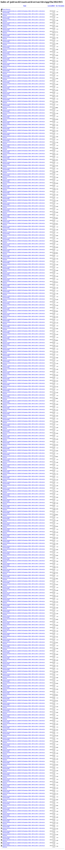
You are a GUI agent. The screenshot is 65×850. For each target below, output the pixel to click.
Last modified (51, 5)
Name (24, 5)
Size (57, 5)
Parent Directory (6, 9)
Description (61, 5)
